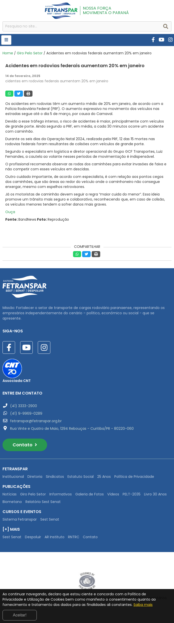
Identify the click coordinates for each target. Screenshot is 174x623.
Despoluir (33, 536)
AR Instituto (54, 536)
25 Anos (104, 476)
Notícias (10, 494)
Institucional (13, 476)
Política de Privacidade (134, 476)
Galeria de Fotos (89, 494)
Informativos (60, 494)
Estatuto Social (80, 476)
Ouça (10, 211)
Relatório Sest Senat (43, 501)
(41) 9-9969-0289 (26, 413)
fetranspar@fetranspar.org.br (36, 420)
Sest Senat (49, 519)
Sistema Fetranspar (20, 519)
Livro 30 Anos (155, 494)
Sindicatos (55, 476)
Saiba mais (143, 604)
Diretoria (34, 476)
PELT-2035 (132, 494)
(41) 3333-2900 (23, 405)
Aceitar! (19, 615)
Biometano (12, 501)
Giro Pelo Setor (30, 53)
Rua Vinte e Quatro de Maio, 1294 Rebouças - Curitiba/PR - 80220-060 (72, 428)
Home (8, 53)
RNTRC (73, 536)
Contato (25, 445)
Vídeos (113, 494)
